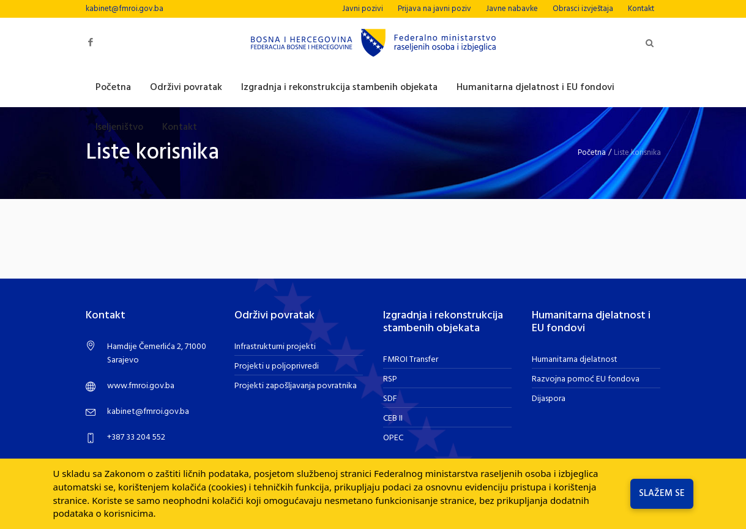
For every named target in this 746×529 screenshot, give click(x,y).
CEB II (393, 418)
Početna (592, 152)
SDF (390, 399)
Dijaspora (548, 399)
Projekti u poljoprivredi (276, 366)
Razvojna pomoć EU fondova (586, 379)
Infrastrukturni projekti (275, 347)
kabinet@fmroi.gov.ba (124, 8)
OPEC (393, 438)
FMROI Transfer (410, 360)
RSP (390, 379)
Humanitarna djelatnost (574, 360)
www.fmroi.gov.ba (140, 386)
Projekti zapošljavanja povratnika (295, 386)
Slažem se (662, 493)
